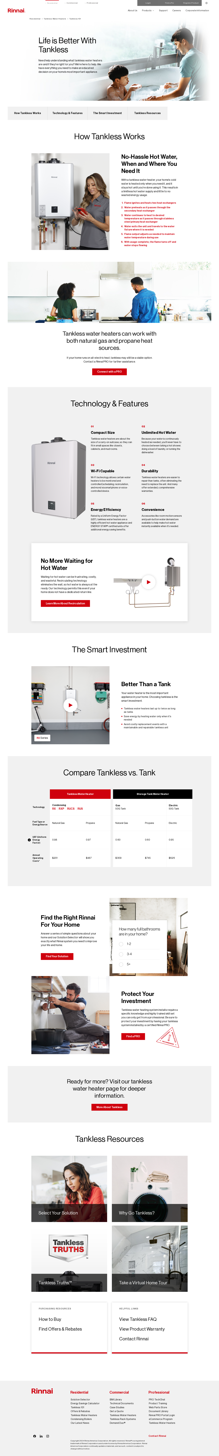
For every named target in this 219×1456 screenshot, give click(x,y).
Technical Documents (122, 1403)
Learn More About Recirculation (65, 603)
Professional (92, 3)
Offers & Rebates (80, 1411)
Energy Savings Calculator (85, 1403)
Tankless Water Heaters (55, 19)
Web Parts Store (158, 1407)
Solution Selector (80, 1399)
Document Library (158, 1411)
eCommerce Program (161, 1419)
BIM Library (116, 1399)
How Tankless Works (27, 113)
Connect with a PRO (109, 371)
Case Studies (117, 1407)
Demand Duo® (117, 1423)
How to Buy (50, 1319)
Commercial (72, 3)
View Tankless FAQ (138, 1319)
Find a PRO (133, 1036)
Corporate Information (197, 10)
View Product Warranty (142, 1329)
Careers (176, 10)
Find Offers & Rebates (60, 1329)
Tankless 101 (75, 19)
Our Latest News (80, 1423)
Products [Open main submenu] (147, 10)
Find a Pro (169, 3)
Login (148, 3)
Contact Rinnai (134, 1338)
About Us (132, 10)
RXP (61, 808)
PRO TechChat (157, 1399)
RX (54, 808)
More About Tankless (109, 1107)
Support (163, 10)
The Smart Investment (107, 113)
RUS (80, 808)
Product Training (158, 1403)
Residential (52, 3)
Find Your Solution (57, 956)
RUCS (71, 808)
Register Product (191, 3)
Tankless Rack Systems (123, 1419)
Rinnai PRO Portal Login (162, 1415)
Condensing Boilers (81, 1419)
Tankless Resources (147, 113)
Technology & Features (67, 113)
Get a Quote (117, 1411)
